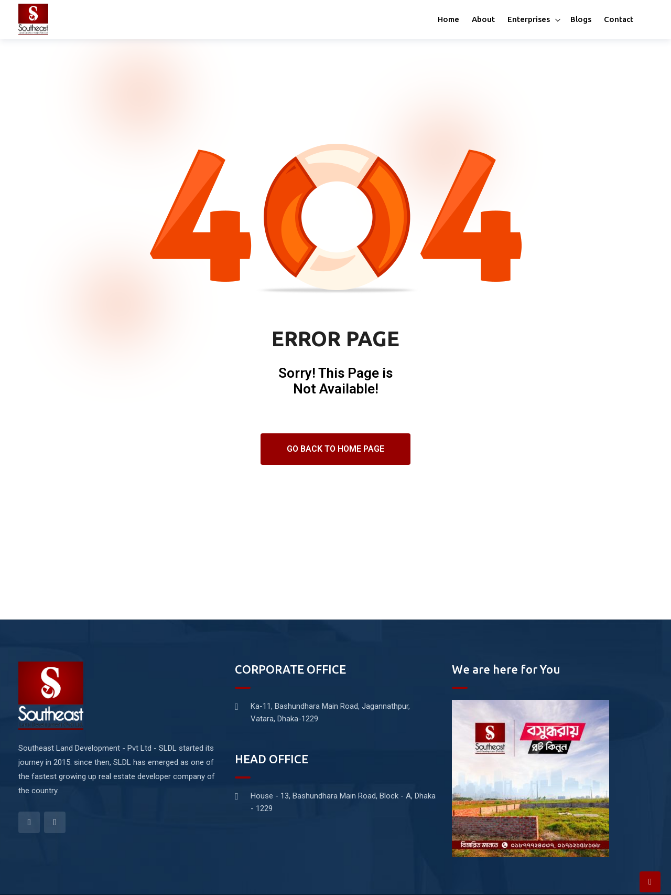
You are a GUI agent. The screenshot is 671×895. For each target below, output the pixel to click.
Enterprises (528, 19)
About (483, 19)
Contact (618, 19)
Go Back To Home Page (335, 449)
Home (448, 19)
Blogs (580, 19)
